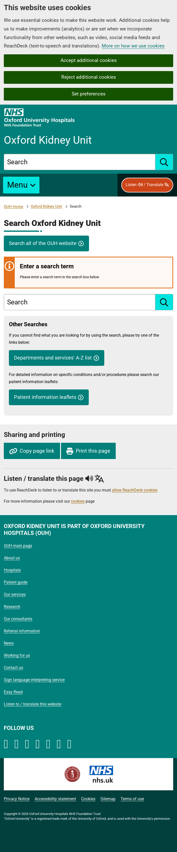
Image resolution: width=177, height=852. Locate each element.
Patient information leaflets (45, 397)
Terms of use (132, 798)
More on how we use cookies (133, 46)
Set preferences (89, 94)
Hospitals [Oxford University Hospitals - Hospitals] (12, 570)
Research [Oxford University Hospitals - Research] (12, 606)
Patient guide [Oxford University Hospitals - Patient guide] (15, 582)
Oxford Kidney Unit (46, 206)
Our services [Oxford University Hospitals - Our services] (15, 594)
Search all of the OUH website (43, 243)
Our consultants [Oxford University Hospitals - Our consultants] (18, 618)
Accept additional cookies (89, 60)
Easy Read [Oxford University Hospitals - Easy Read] (13, 692)
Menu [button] (17, 185)
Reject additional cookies (88, 77)
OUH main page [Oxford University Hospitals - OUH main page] (18, 545)
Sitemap (107, 798)
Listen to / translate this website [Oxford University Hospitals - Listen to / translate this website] (32, 704)
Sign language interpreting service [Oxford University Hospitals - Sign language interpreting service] (34, 679)
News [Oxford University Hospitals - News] (9, 643)
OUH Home (13, 206)
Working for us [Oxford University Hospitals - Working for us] (17, 655)
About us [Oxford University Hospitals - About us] (12, 557)
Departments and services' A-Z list (53, 358)
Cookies (88, 798)
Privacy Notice (16, 798)
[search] (164, 162)
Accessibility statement (55, 798)
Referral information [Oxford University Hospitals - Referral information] (22, 631)
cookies (78, 501)
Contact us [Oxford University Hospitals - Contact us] (13, 667)
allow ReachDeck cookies (134, 490)
